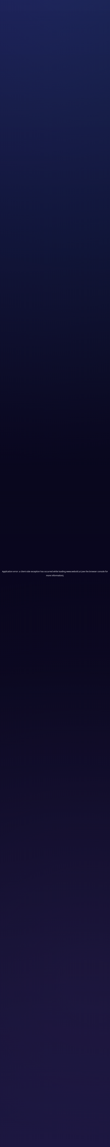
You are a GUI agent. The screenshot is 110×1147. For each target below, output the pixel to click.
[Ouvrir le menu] (101, 8)
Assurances (29, 30)
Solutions (16, 30)
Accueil (5, 30)
